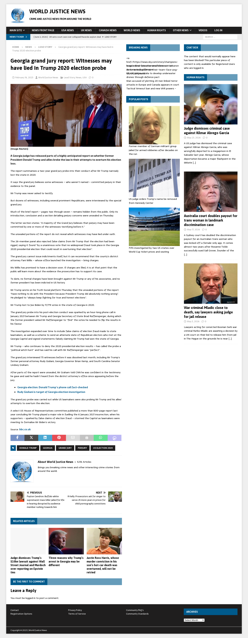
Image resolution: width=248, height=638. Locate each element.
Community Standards (137, 614)
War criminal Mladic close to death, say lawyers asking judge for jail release (208, 312)
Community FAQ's (135, 610)
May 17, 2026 (193, 229)
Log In (218, 30)
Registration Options (21, 614)
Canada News (108, 30)
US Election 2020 (103, 448)
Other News (181, 30)
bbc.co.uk (25, 429)
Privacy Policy (75, 610)
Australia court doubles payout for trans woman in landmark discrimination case (210, 220)
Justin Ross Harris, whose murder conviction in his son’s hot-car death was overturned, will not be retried (103, 565)
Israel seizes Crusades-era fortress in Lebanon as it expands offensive (152, 67)
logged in (30, 598)
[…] (194, 162)
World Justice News (48, 77)
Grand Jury (65, 448)
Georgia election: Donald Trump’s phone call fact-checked (52, 387)
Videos (203, 30)
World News (132, 30)
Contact (15, 610)
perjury (82, 448)
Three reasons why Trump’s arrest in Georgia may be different (66, 561)
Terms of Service (77, 614)
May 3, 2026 (193, 321)
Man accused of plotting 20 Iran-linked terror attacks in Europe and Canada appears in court (152, 83)
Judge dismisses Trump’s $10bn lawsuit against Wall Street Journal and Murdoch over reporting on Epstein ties (28, 565)
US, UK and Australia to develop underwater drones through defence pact (150, 75)
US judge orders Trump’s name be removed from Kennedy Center (153, 201)
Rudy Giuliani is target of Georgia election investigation (51, 392)
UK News (86, 30)
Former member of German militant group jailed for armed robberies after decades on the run (153, 150)
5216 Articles (84, 462)
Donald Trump (28, 448)
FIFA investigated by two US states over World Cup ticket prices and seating (151, 250)
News (28, 47)
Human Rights (156, 30)
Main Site (16, 30)
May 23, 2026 (194, 137)
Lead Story (69, 77)
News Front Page (43, 30)
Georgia (47, 448)
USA (84, 77)
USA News (67, 30)
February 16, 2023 (24, 77)
